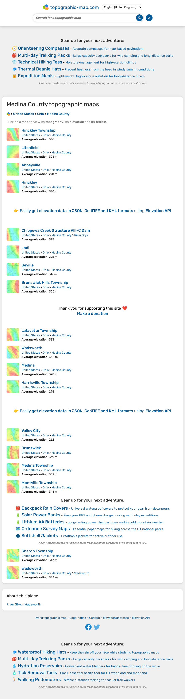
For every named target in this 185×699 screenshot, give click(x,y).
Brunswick (31, 448)
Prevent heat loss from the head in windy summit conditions (109, 69)
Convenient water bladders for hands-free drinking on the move (112, 666)
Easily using (95, 210)
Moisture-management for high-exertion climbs (100, 62)
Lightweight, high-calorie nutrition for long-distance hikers (101, 76)
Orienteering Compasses (43, 48)
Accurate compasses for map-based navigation (108, 49)
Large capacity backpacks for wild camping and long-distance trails (123, 56)
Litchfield (30, 147)
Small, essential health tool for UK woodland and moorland (103, 673)
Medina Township (37, 465)
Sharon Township (37, 551)
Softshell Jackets (40, 535)
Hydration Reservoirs (40, 665)
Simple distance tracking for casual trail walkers (99, 680)
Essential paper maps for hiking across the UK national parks (118, 529)
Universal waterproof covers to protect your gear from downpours (120, 508)
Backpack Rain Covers (45, 508)
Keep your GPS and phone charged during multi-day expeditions (110, 515)
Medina (28, 365)
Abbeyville (31, 165)
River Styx (81, 235)
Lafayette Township (39, 330)
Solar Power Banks (41, 514)
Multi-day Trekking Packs (44, 55)
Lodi (25, 247)
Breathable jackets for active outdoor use (92, 536)
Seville (28, 265)
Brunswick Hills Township (45, 282)
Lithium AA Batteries (43, 521)
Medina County (61, 135)
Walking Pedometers (39, 679)
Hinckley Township (38, 130)
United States (31, 135)
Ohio (46, 135)
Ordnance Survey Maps (46, 528)
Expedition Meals (36, 75)
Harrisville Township (40, 382)
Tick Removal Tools (37, 672)
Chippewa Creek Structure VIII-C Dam (56, 230)
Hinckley (29, 182)
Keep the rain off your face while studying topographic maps (114, 652)
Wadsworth (32, 348)
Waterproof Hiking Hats (42, 652)
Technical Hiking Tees (40, 62)
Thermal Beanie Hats (39, 69)
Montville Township (39, 482)
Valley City (31, 430)
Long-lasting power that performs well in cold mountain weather (116, 522)
